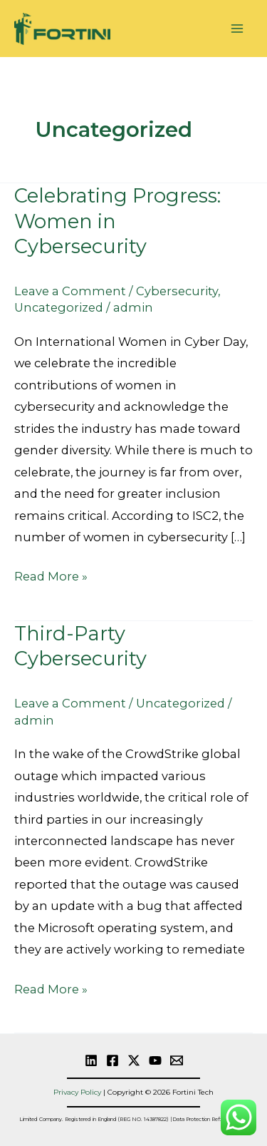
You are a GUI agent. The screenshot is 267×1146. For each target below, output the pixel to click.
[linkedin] (91, 1060)
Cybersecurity (177, 291)
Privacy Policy (77, 1092)
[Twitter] (133, 1060)
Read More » (51, 574)
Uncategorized (58, 307)
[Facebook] (112, 1060)
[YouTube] (155, 1060)
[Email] (176, 1060)
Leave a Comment (70, 291)
